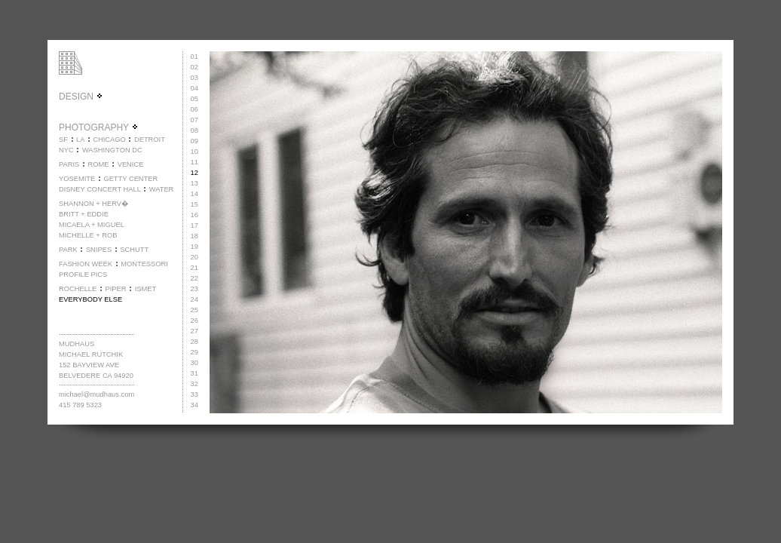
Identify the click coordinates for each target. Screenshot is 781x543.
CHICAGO (109, 139)
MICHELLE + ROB (88, 235)
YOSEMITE (77, 179)
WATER (161, 189)
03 (194, 77)
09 (194, 141)
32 (194, 384)
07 (194, 120)
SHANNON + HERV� (93, 203)
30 (194, 363)
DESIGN (81, 96)
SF (63, 139)
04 (194, 88)
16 (194, 215)
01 (194, 56)
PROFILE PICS (83, 274)
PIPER (115, 289)
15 (194, 204)
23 (194, 289)
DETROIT (149, 139)
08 (194, 130)
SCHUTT (134, 249)
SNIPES (99, 249)
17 (194, 225)
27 (194, 331)
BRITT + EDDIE (84, 214)
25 (194, 310)
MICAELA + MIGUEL (91, 225)
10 (194, 151)
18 (194, 236)
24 (194, 299)
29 (194, 352)
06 (194, 109)
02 (194, 67)
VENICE (131, 164)
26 (194, 320)
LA (80, 139)
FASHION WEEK (85, 264)
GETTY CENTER (130, 179)
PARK (68, 249)
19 (194, 246)
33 (194, 394)
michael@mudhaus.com (96, 394)
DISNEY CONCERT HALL (100, 189)
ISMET (146, 289)
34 (194, 405)
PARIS (69, 164)
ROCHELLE (77, 289)
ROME (98, 164)
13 (194, 183)
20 (194, 257)
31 (194, 373)
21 (194, 268)
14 (194, 194)
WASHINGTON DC (112, 150)
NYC (66, 150)
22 (194, 278)
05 (194, 99)
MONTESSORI (144, 264)
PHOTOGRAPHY (99, 127)
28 (194, 341)
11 (194, 162)
